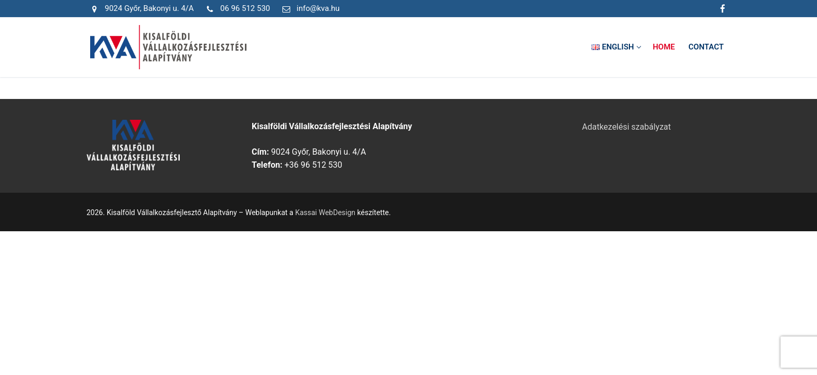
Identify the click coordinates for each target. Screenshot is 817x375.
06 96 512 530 (236, 9)
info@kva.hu (309, 9)
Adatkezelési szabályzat (626, 127)
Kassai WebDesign (325, 212)
